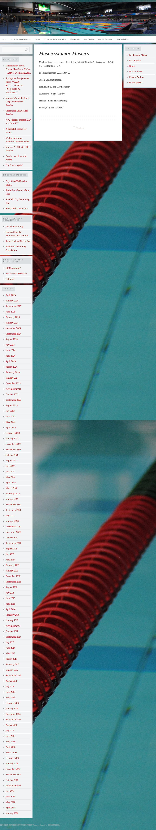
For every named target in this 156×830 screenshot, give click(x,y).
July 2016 (10, 686)
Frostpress (53, 825)
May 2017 (10, 653)
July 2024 (10, 344)
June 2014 (10, 796)
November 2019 (13, 532)
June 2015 (10, 736)
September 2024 (13, 333)
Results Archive (136, 77)
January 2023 (12, 438)
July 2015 (10, 730)
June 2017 (10, 648)
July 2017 (10, 642)
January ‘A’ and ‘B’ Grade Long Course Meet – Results (17, 102)
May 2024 (10, 355)
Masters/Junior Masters (64, 53)
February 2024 (13, 372)
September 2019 (13, 543)
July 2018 (10, 592)
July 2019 (10, 554)
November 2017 (13, 625)
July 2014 (10, 791)
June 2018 (10, 598)
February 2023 (13, 433)
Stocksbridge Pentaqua (17, 208)
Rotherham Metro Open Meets (55, 39)
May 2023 (10, 422)
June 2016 (10, 692)
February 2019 (13, 565)
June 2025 (10, 311)
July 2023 (10, 411)
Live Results (135, 60)
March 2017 (11, 659)
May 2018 (10, 603)
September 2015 (13, 719)
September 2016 (13, 675)
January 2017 (12, 670)
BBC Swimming (13, 268)
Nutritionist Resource (16, 273)
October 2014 (12, 780)
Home (4, 39)
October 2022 (12, 455)
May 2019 (10, 559)
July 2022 (10, 466)
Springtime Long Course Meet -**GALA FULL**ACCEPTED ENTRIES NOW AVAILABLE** (17, 85)
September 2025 (13, 306)
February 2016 (12, 703)
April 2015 (10, 747)
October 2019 (12, 537)
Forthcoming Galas (138, 55)
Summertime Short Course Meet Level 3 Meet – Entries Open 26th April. (18, 69)
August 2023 (12, 405)
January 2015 (12, 763)
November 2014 (13, 774)
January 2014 (12, 813)
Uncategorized (136, 82)
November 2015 (13, 714)
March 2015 (11, 752)
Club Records (75, 39)
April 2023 (11, 427)
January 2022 (12, 499)
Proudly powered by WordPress (16, 825)
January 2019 (12, 570)
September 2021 (13, 510)
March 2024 (11, 366)
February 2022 (13, 493)
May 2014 (10, 802)
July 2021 (10, 515)
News (38, 39)
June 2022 (10, 471)
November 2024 (13, 328)
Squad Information (105, 39)
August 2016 (11, 681)
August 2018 (11, 587)
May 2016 (10, 697)
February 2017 (12, 664)
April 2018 (10, 609)
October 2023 (12, 394)
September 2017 (13, 637)
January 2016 (12, 708)
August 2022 (12, 460)
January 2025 (12, 322)
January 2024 (12, 378)
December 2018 (13, 576)
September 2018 (13, 581)
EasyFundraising (123, 39)
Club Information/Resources (21, 39)
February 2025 (13, 317)
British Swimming (14, 226)
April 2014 (10, 807)
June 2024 (10, 350)
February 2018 (13, 614)
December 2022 (13, 444)
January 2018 (12, 620)
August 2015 (11, 725)
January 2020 (12, 521)
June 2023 (10, 416)
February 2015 (13, 758)
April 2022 (11, 482)
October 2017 (12, 631)
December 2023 (13, 383)
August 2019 (11, 548)
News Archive (89, 39)
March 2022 (11, 488)
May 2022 (10, 477)
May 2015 (10, 741)
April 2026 (11, 295)
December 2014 (13, 769)
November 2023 (13, 389)
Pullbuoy (10, 279)
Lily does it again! (14, 165)
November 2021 (13, 504)
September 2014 (13, 785)
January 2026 (12, 300)
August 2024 (12, 339)
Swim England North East (18, 241)
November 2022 (13, 449)
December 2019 (13, 526)
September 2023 (13, 400)
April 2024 (11, 361)
